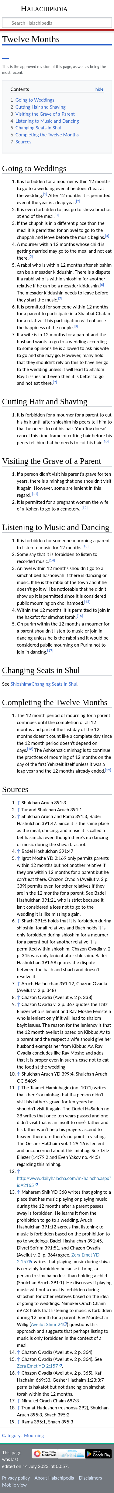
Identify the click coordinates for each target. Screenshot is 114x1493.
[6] (102, 285)
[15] (87, 602)
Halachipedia (44, 8)
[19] (108, 770)
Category (11, 1435)
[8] (76, 326)
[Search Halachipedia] (57, 22)
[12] (84, 508)
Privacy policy (16, 1477)
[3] (57, 215)
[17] (50, 650)
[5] (31, 256)
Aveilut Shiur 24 (47, 1324)
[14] (52, 560)
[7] (60, 298)
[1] (45, 194)
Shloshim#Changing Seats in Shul (44, 684)
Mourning (34, 1435)
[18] (30, 749)
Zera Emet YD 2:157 (37, 1366)
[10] (105, 441)
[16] (80, 616)
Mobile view (14, 1485)
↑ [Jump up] (18, 802)
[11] (35, 494)
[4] (107, 236)
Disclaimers (90, 1477)
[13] (85, 546)
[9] (55, 382)
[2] (78, 201)
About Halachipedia (54, 1477)
